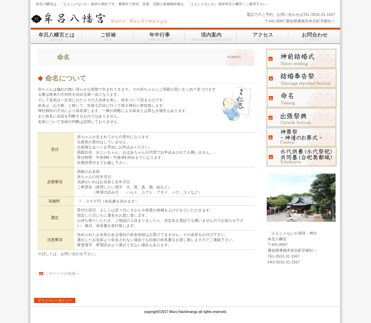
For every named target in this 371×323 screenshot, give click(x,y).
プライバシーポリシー (55, 300)
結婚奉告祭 (301, 78)
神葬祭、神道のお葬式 (301, 137)
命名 (301, 97)
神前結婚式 (301, 58)
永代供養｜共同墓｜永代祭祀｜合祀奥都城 (301, 156)
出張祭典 (301, 117)
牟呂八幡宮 (117, 18)
